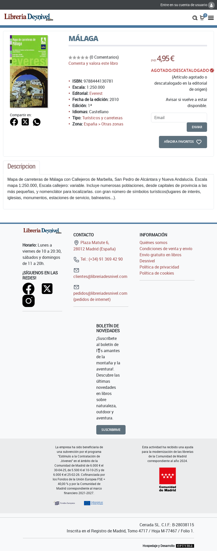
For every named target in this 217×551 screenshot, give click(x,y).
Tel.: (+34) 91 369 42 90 (98, 259)
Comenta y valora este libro (93, 63)
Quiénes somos (153, 242)
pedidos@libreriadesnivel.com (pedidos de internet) (100, 293)
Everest (96, 93)
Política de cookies (157, 273)
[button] (195, 17)
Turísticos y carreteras (102, 118)
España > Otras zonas (103, 124)
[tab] (21, 167)
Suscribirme (110, 430)
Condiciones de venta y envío (166, 248)
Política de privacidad (159, 267)
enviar (197, 127)
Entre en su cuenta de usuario (187, 4)
